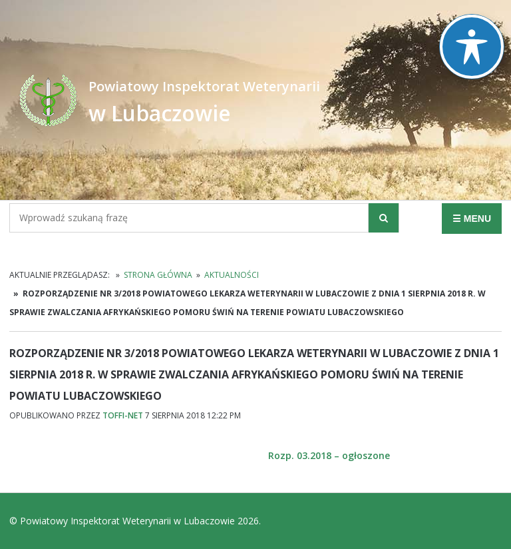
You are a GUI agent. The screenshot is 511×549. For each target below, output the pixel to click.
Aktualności (231, 274)
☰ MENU (471, 218)
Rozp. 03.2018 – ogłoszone (329, 455)
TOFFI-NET (122, 415)
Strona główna (158, 274)
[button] (383, 218)
